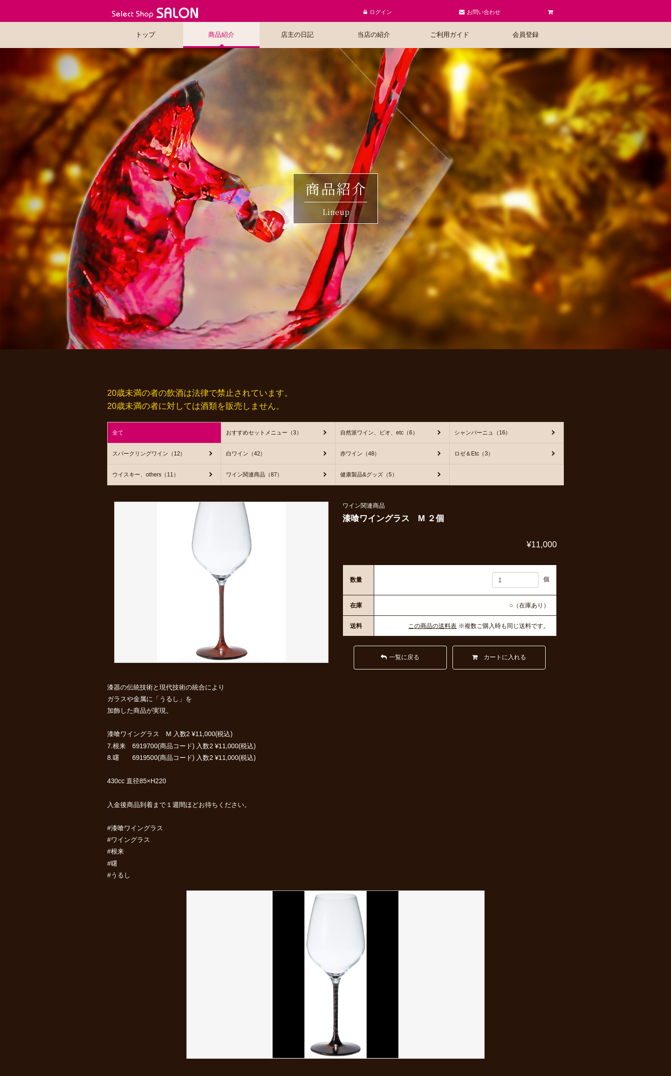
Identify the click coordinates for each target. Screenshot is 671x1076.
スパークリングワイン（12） (148, 453)
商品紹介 (221, 34)
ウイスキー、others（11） (145, 474)
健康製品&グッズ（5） (368, 474)
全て (117, 432)
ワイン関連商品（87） (254, 474)
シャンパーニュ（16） (482, 432)
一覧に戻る (400, 657)
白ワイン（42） (246, 453)
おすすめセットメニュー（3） (264, 432)
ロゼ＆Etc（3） (473, 453)
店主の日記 (297, 34)
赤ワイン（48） (360, 453)
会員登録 (526, 34)
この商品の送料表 (432, 625)
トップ (145, 34)
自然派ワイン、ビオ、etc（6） (379, 432)
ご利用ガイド (449, 34)
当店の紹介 (373, 34)
